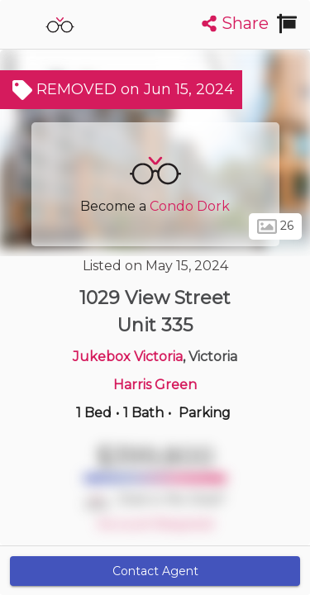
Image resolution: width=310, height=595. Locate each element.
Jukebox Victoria (128, 356)
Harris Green (155, 385)
